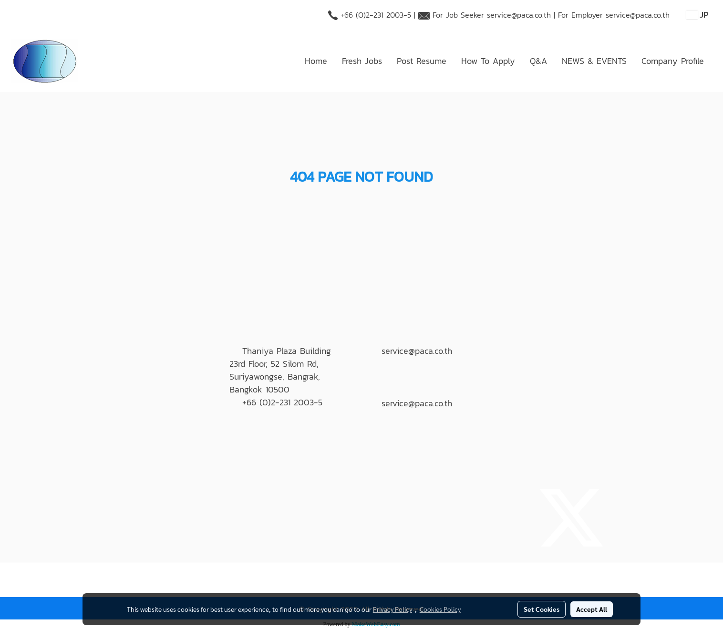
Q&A (538, 60)
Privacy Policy (392, 609)
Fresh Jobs (362, 60)
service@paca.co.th (519, 15)
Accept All (591, 609)
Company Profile (672, 60)
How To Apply (488, 60)
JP (697, 14)
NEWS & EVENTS (594, 60)
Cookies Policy (440, 609)
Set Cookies (541, 609)
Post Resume (421, 60)
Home (316, 60)
